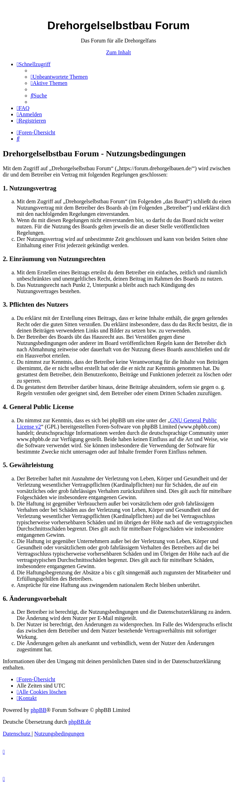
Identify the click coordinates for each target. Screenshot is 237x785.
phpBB (38, 710)
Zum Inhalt (118, 52)
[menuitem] (59, 77)
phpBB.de (80, 722)
